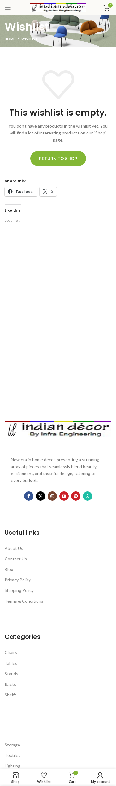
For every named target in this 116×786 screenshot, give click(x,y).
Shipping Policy (19, 590)
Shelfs (11, 694)
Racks (10, 684)
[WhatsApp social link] (87, 496)
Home (10, 39)
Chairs (11, 652)
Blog (9, 569)
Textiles (12, 755)
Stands (11, 673)
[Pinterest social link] (75, 496)
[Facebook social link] (28, 496)
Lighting (12, 765)
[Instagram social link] (52, 496)
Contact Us (16, 558)
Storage (12, 744)
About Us (14, 548)
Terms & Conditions (24, 601)
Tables (11, 663)
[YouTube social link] (64, 496)
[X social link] (40, 496)
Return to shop (58, 158)
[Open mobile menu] (8, 8)
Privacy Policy (18, 579)
